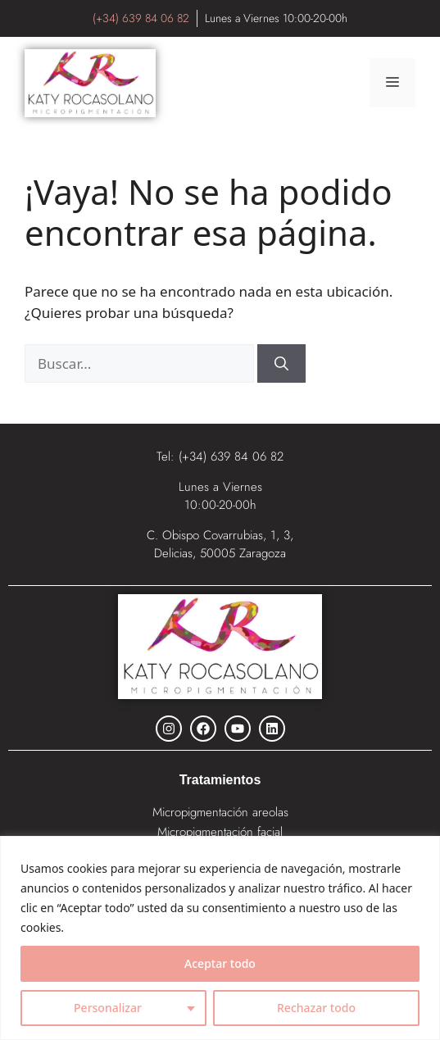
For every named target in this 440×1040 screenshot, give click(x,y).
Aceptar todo (220, 963)
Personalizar (108, 1007)
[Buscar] (281, 364)
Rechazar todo (316, 1007)
